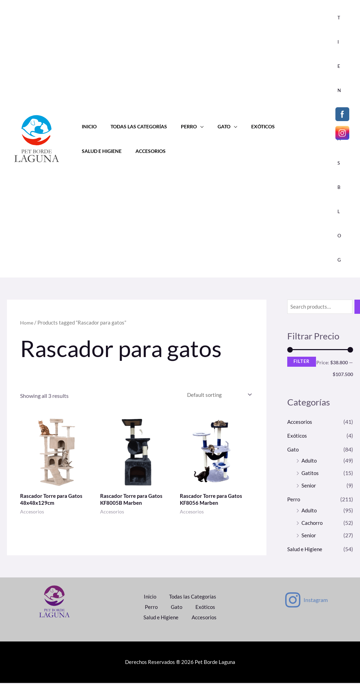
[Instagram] (306, 602)
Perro (179, 126)
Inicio (87, 126)
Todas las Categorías (133, 126)
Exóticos (245, 126)
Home (27, 322)
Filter (301, 362)
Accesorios (95, 151)
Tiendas (341, 90)
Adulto (309, 460)
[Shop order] (216, 395)
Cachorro (312, 523)
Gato (210, 126)
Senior (309, 485)
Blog (341, 223)
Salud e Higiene (287, 126)
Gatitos (310, 473)
